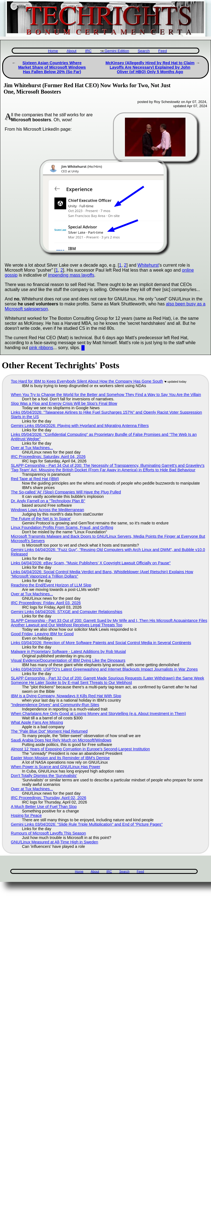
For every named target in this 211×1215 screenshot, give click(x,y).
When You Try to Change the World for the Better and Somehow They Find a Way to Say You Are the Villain (106, 394)
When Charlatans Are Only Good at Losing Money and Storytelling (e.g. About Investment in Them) (98, 713)
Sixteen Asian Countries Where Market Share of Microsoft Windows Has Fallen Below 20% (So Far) (52, 67)
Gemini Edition (117, 51)
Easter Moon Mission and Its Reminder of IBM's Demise (60, 758)
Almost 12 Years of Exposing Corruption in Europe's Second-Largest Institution (80, 749)
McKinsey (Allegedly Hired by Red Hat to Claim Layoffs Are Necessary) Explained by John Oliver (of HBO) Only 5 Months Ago (150, 67)
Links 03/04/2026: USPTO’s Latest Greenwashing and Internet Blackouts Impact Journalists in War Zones (104, 669)
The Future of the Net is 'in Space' (41, 518)
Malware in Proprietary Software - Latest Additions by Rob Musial (68, 651)
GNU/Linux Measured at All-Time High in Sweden (54, 842)
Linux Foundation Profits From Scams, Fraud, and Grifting (62, 527)
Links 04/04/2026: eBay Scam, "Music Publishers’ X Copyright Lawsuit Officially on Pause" (91, 563)
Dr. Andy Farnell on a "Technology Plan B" (48, 501)
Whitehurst (148, 265)
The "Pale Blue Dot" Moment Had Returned (49, 731)
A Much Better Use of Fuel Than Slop (44, 806)
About (72, 51)
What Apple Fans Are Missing (37, 722)
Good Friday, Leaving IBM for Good (42, 634)
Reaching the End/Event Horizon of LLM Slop (51, 585)
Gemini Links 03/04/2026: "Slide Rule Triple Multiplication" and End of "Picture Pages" (87, 824)
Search (144, 51)
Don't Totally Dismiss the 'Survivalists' (44, 775)
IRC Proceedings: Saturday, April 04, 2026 (48, 456)
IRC (88, 51)
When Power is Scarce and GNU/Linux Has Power (55, 766)
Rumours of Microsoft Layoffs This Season (48, 833)
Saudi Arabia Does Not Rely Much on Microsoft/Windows (61, 740)
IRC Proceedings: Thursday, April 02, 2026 (48, 798)
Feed (162, 51)
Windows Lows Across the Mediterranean (47, 510)
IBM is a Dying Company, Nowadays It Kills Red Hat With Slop (66, 696)
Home (53, 51)
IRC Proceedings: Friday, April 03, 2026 (46, 603)
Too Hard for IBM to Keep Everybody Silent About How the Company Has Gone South (87, 381)
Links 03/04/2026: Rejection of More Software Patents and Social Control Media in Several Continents (101, 642)
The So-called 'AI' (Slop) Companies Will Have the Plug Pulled (66, 492)
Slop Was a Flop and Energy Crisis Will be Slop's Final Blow (64, 403)
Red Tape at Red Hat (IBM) (35, 479)
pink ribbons (41, 347)
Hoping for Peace (26, 815)
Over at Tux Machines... (32, 448)
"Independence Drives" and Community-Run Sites (55, 704)
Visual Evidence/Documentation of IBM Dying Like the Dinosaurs (68, 660)
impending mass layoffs (71, 275)
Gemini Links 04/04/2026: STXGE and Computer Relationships (66, 611)
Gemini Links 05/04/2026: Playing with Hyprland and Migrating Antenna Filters (80, 425)
